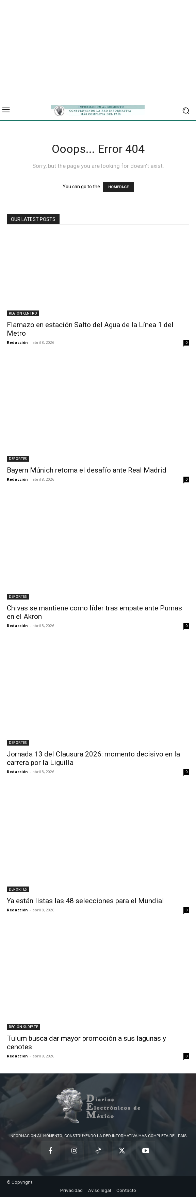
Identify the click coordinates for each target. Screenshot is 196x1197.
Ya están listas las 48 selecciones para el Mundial (85, 901)
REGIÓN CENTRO (23, 313)
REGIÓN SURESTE (23, 1026)
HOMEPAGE (118, 187)
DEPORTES (18, 458)
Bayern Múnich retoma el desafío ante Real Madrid (86, 470)
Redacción (17, 342)
